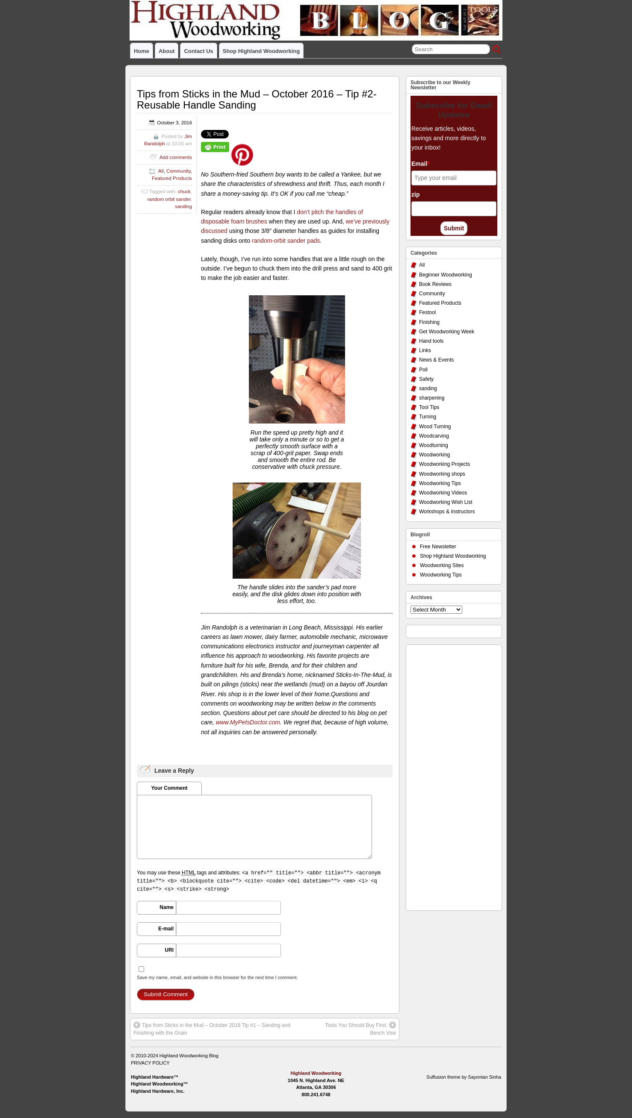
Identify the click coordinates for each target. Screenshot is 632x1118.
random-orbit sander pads (286, 240)
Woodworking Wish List (446, 502)
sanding (183, 206)
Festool (427, 312)
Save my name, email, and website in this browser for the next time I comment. (217, 977)
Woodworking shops (442, 474)
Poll (423, 370)
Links (425, 350)
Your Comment (169, 788)
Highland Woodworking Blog (189, 1055)
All (161, 171)
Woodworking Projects (444, 464)
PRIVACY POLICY (150, 1062)
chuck (184, 191)
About (166, 51)
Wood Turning (435, 427)
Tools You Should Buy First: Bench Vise (360, 1028)
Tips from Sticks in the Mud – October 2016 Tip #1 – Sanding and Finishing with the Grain (211, 1028)
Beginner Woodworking (445, 275)
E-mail (166, 929)
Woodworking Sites (442, 565)
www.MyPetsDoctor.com (248, 722)
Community (178, 171)
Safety (426, 379)
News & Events (436, 360)
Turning (427, 417)
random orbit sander (169, 199)
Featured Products (172, 178)
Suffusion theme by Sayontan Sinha (463, 1077)
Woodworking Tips (440, 483)
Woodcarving (434, 436)
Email (420, 163)
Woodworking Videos (443, 493)
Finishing (429, 322)
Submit (454, 228)
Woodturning (433, 445)
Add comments (175, 157)
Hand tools (431, 341)
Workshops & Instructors (447, 512)
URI (169, 950)
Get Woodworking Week (446, 332)
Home (141, 51)
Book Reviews (435, 284)
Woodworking (434, 455)
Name (166, 907)
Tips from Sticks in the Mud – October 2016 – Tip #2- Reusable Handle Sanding (257, 99)
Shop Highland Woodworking (261, 51)
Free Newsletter (438, 547)
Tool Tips (429, 407)
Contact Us (198, 51)
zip (415, 194)
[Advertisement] (445, 775)
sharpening (431, 398)
